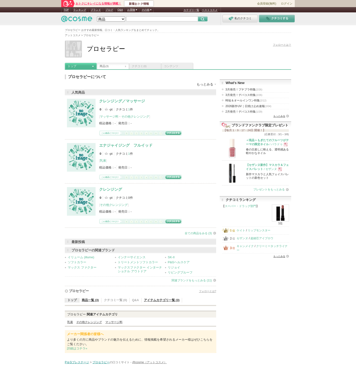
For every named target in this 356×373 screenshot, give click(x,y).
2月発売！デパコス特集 (243, 111)
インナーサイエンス (132, 257)
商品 (104, 66)
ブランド (96, 9)
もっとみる (279, 116)
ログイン (286, 3)
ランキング (79, 9)
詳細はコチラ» (77, 348)
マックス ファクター (82, 267)
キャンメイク (245, 246)
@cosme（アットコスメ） (149, 362)
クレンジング (110, 189)
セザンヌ (242, 238)
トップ (72, 66)
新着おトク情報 (139, 3)
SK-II (171, 257)
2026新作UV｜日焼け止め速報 (248, 106)
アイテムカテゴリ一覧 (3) (162, 300)
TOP (66, 9)
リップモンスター (259, 230)
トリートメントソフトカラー (138, 262)
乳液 (103, 160)
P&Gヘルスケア (179, 262)
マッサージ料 (109, 116)
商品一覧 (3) (90, 300)
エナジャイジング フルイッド (126, 145)
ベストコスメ (210, 10)
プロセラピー (79, 291)
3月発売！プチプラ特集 (243, 89)
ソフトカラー (77, 262)
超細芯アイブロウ (261, 238)
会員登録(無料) (266, 3)
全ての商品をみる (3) (198, 233)
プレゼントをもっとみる (269, 189)
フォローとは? (207, 291)
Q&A (120, 9)
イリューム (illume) (81, 257)
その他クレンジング (135, 116)
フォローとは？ (282, 44)
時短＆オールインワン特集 (245, 100)
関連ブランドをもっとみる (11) (192, 280)
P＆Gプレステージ (77, 362)
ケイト (241, 230)
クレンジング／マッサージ (122, 101)
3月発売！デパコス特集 (243, 95)
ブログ (109, 9)
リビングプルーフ (180, 272)
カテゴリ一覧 (191, 10)
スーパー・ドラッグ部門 (240, 206)
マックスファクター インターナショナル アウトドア (140, 269)
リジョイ (174, 267)
